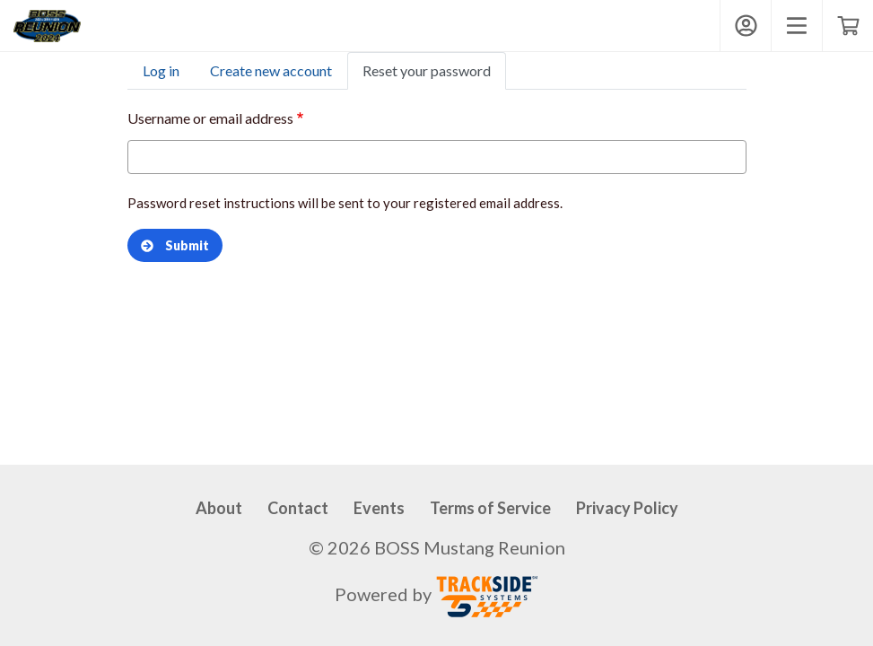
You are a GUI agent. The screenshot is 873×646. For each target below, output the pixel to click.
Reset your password (426, 70)
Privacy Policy (627, 508)
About (219, 508)
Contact (297, 508)
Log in (161, 70)
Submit (175, 245)
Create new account (271, 70)
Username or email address (210, 118)
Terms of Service (490, 508)
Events (379, 508)
